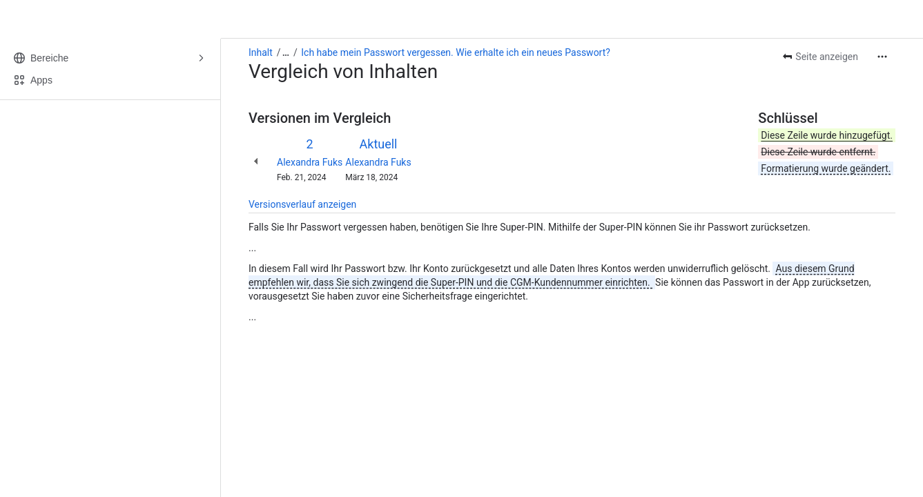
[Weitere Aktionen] (882, 56)
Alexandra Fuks (309, 162)
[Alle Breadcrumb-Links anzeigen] (285, 52)
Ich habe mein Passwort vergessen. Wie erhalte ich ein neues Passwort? (455, 52)
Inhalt (261, 52)
